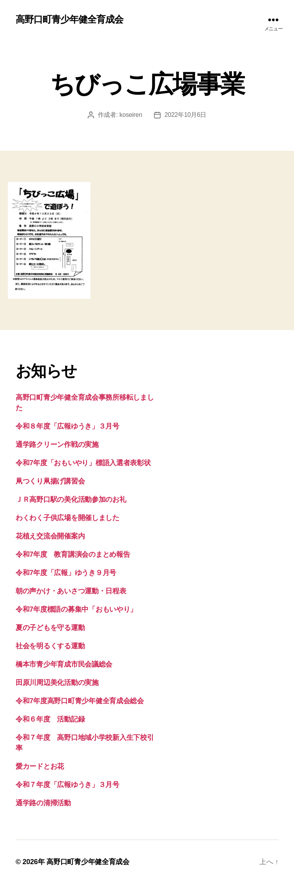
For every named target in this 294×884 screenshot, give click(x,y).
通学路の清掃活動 (43, 803)
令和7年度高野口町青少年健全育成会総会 (80, 701)
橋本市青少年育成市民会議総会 (64, 664)
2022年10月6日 (186, 114)
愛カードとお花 (40, 766)
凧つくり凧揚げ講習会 (50, 481)
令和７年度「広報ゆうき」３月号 (67, 785)
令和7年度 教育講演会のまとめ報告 (73, 554)
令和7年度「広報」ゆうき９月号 (66, 573)
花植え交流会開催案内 (50, 536)
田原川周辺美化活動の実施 (57, 682)
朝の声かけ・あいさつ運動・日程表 (71, 591)
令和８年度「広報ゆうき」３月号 (67, 426)
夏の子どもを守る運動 (50, 628)
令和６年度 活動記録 (50, 719)
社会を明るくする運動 (50, 646)
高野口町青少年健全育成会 (69, 19)
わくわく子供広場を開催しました (67, 518)
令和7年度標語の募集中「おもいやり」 (76, 609)
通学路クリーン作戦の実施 (57, 444)
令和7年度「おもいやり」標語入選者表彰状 (83, 463)
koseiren (130, 114)
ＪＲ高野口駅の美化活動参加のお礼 (71, 499)
